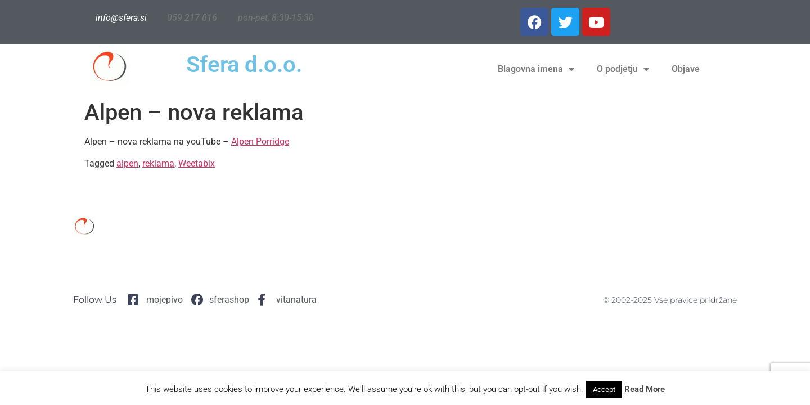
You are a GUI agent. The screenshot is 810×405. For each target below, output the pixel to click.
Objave (686, 69)
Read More (644, 389)
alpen (127, 163)
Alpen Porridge (260, 141)
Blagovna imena (536, 69)
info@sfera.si (121, 17)
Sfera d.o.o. (244, 64)
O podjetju (623, 69)
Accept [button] (604, 389)
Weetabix (196, 163)
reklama (158, 163)
